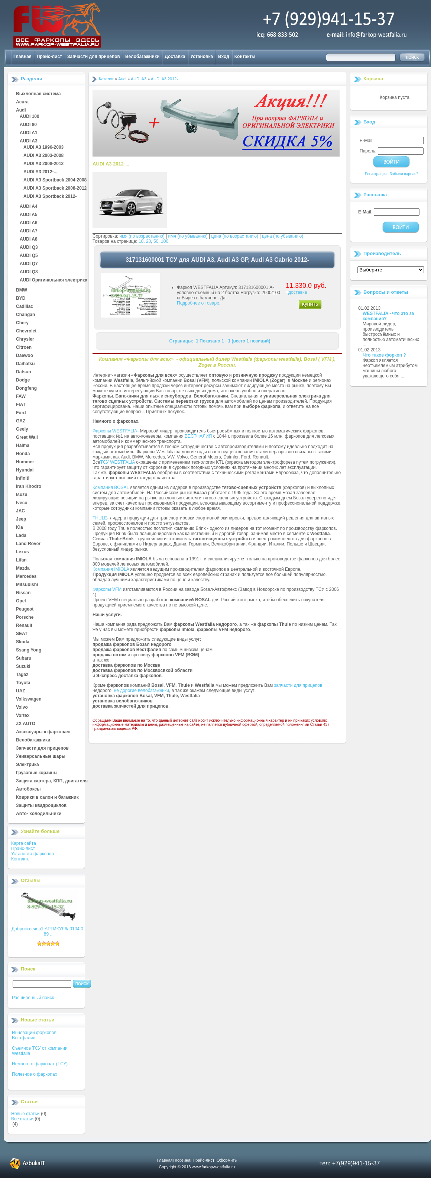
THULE (100, 518)
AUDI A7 (29, 231)
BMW (21, 290)
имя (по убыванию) (188, 236)
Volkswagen (28, 699)
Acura (22, 102)
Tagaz (22, 675)
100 (164, 241)
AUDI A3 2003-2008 (43, 156)
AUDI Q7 (29, 264)
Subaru (23, 658)
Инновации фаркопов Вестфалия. (34, 1035)
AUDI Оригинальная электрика (53, 280)
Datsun (23, 372)
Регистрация (375, 174)
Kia (19, 527)
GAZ (20, 421)
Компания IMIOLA (111, 569)
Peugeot (24, 609)
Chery (22, 323)
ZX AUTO (25, 724)
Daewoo (24, 356)
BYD (20, 298)
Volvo (22, 707)
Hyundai (24, 470)
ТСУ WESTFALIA (117, 462)
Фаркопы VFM (107, 589)
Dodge (23, 380)
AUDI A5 (29, 215)
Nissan (23, 593)
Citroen (24, 347)
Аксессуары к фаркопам (43, 732)
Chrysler (25, 339)
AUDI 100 (29, 117)
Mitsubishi (27, 585)
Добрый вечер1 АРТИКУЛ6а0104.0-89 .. (48, 931)
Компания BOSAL (111, 487)
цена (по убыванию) (282, 236)
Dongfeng (26, 388)
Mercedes (26, 576)
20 (148, 241)
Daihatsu (25, 364)
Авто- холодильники (38, 814)
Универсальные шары (40, 756)
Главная (22, 56)
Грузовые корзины (37, 773)
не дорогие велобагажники (141, 690)
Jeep (21, 519)
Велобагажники (142, 56)
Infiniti (22, 478)
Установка (202, 56)
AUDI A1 (29, 133)
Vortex (22, 716)
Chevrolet (26, 331)
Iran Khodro (28, 487)
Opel (21, 601)
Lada (21, 536)
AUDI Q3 (29, 247)
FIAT (21, 405)
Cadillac (24, 307)
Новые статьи (25, 1113)
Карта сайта (23, 843)
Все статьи (22, 1118)
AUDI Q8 (29, 272)
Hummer (25, 462)
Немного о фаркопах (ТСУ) (40, 1063)
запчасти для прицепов (298, 685)
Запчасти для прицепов (93, 56)
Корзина (373, 78)
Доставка (175, 56)
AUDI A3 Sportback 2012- (50, 196)
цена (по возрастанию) (235, 236)
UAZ (20, 691)
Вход (223, 56)
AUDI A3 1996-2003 (43, 147)
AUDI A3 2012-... (40, 172)
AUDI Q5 (29, 256)
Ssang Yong (28, 650)
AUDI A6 (29, 223)
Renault (24, 626)
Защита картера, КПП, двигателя (52, 781)
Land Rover (28, 544)
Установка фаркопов (32, 853)
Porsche (24, 617)
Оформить (227, 1160)
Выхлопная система (38, 94)
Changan (25, 315)
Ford (21, 413)
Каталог (106, 79)
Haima (22, 446)
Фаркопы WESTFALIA (115, 431)
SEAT (21, 634)
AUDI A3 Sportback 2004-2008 (55, 180)
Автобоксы (28, 789)
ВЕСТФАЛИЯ (198, 436)
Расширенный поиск (33, 997)
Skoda (22, 642)
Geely (22, 429)
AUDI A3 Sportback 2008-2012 (55, 188)
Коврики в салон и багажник (47, 797)
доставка (297, 292)
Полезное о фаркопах (34, 1074)
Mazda (23, 568)
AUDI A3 (29, 141)
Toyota (23, 683)
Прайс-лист (49, 56)
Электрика (27, 765)
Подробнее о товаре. (198, 303)
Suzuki (23, 666)
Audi (21, 110)
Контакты (245, 56)
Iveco (21, 503)
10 (141, 241)
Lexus (22, 552)
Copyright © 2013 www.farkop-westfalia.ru (197, 1167)
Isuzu (21, 495)
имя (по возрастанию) (142, 236)
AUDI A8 (29, 239)
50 (155, 241)
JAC (20, 511)
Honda (23, 454)
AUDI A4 (29, 207)
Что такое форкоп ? (384, 355)
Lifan (21, 560)
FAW (21, 397)
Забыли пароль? (404, 174)
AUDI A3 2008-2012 (43, 164)
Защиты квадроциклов (41, 806)
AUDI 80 (28, 125)
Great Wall (27, 437)
